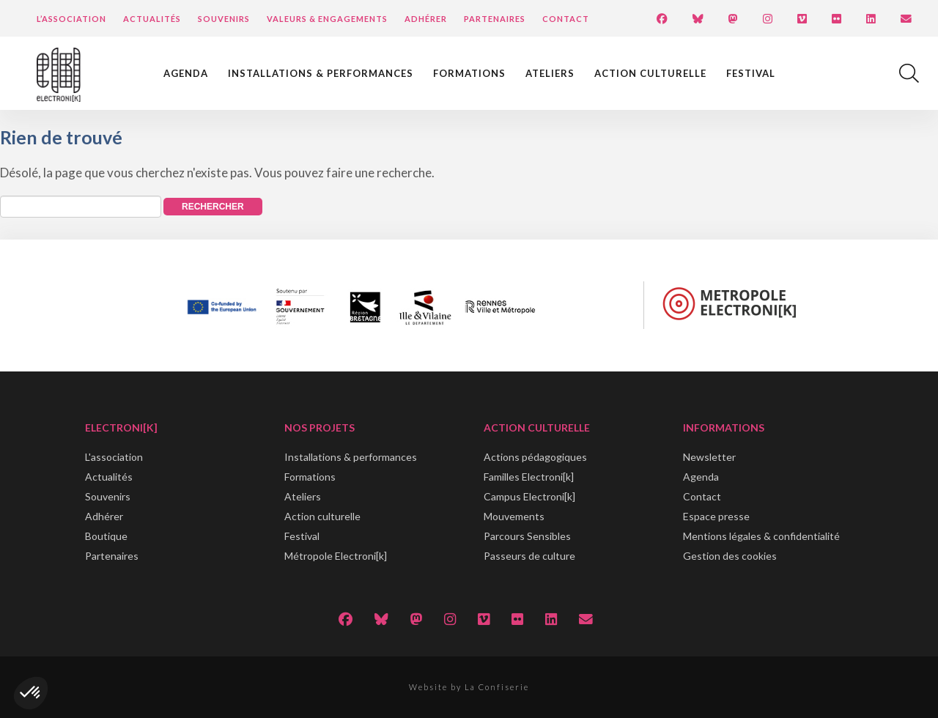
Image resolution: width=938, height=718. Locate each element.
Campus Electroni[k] (529, 496)
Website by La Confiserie (469, 687)
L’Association (71, 18)
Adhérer (426, 18)
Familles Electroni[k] (529, 476)
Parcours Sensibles (527, 536)
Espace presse (716, 516)
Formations (469, 73)
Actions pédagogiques (535, 457)
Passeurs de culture (529, 555)
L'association (114, 457)
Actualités (152, 18)
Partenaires (494, 18)
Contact (565, 18)
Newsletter (709, 457)
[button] (30, 693)
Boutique (106, 536)
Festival (750, 73)
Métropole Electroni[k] (335, 555)
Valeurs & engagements (327, 18)
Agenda (185, 73)
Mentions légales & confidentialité (761, 536)
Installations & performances (320, 73)
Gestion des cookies (730, 555)
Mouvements (514, 516)
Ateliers (550, 73)
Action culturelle (650, 73)
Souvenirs (224, 18)
